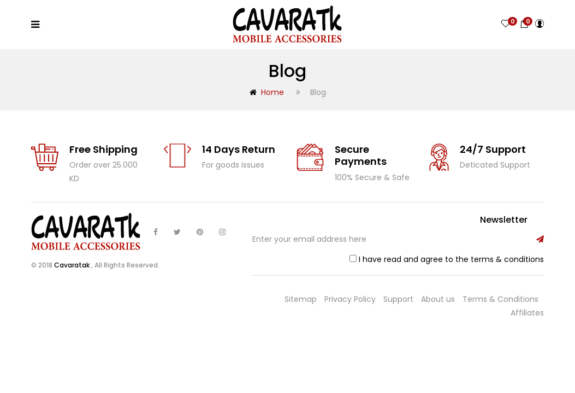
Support (398, 299)
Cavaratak (72, 265)
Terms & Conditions (500, 299)
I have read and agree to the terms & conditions (451, 259)
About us (438, 299)
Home (267, 92)
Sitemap (300, 299)
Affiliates (527, 312)
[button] (524, 23)
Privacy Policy (350, 299)
